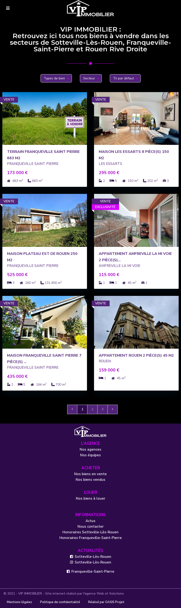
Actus (90, 520)
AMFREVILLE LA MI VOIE (119, 265)
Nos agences (90, 449)
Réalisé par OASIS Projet (106, 602)
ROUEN (105, 361)
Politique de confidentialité (60, 602)
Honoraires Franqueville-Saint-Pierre (90, 537)
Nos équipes (90, 455)
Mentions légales (19, 602)
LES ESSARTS (110, 163)
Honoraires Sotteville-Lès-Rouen (90, 532)
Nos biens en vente (90, 474)
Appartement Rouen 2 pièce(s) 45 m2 (136, 355)
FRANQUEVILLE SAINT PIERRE (32, 163)
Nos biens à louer (90, 498)
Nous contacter (91, 526)
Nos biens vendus (90, 479)
